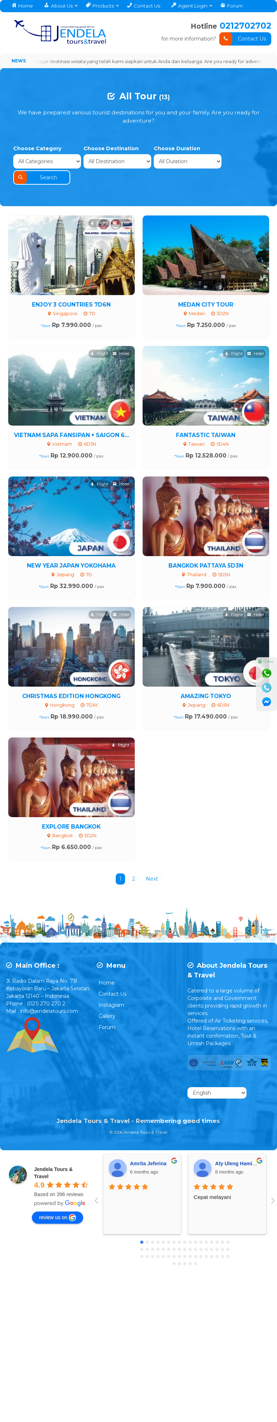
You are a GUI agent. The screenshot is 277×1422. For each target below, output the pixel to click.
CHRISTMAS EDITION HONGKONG (71, 681)
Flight (99, 208)
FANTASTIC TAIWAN (205, 420)
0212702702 (244, 25)
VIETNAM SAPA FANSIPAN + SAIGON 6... (71, 420)
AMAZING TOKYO (206, 681)
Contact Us (242, 39)
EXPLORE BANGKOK (71, 812)
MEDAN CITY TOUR (205, 289)
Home (107, 968)
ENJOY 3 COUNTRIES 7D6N (71, 289)
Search (243, 161)
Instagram (111, 990)
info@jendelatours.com (49, 997)
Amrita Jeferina (148, 1149)
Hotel (121, 208)
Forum (107, 1013)
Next (152, 864)
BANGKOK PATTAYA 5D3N (205, 551)
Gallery (107, 1002)
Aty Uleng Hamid (235, 1149)
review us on (57, 1203)
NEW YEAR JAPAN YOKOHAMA (71, 551)
